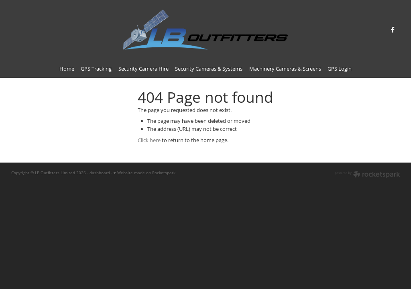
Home (66, 68)
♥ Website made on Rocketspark (144, 172)
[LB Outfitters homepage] (205, 30)
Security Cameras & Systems (208, 68)
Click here (149, 140)
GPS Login (340, 68)
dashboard (100, 172)
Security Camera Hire (143, 68)
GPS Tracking (96, 68)
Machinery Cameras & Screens (285, 68)
